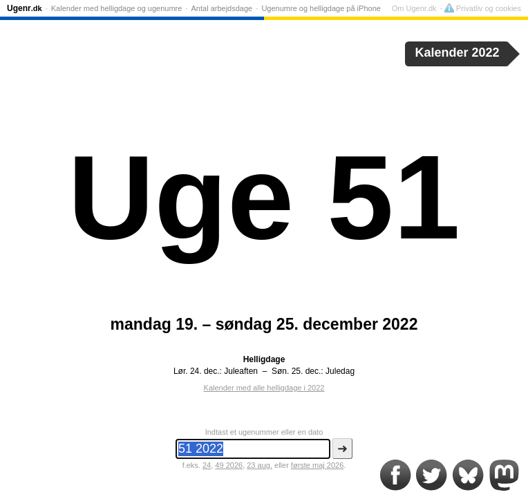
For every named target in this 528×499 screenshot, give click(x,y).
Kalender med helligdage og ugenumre (116, 8)
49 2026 (229, 465)
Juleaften (241, 371)
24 (206, 465)
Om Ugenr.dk (414, 8)
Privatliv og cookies (482, 8)
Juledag (340, 371)
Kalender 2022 (457, 52)
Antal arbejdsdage (222, 8)
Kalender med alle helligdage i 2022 (264, 388)
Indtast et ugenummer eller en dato (264, 432)
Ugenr (24, 8)
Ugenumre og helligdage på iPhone (320, 8)
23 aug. (259, 465)
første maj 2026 (317, 465)
